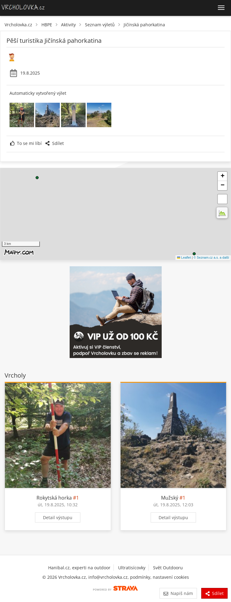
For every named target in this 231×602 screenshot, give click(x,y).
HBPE (46, 25)
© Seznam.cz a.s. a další (211, 257)
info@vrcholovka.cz (108, 577)
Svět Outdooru (168, 568)
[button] (194, 253)
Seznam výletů (100, 25)
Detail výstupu (57, 517)
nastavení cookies (171, 577)
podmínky (140, 577)
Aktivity (68, 25)
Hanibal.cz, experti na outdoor (79, 568)
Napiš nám (178, 593)
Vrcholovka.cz (18, 25)
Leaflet (184, 257)
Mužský (169, 497)
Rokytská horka (54, 497)
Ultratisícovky (131, 568)
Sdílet (54, 143)
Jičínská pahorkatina (144, 25)
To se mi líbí (26, 143)
